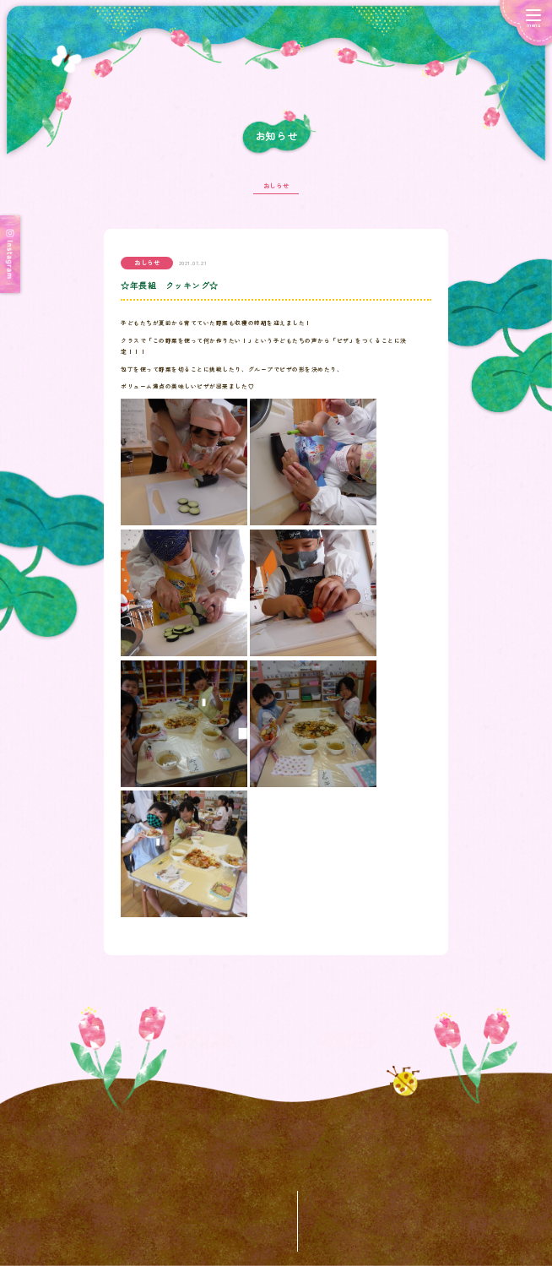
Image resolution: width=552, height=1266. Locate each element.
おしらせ (276, 189)
